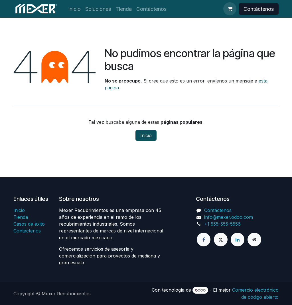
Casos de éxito (29, 224)
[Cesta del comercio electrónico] (229, 8)
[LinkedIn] (237, 239)
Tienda (20, 217)
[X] (221, 239)
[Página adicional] (254, 239)
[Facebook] (203, 239)
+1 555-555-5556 (222, 224)
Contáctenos (259, 9)
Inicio (146, 135)
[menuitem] (74, 9)
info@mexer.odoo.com (228, 217)
